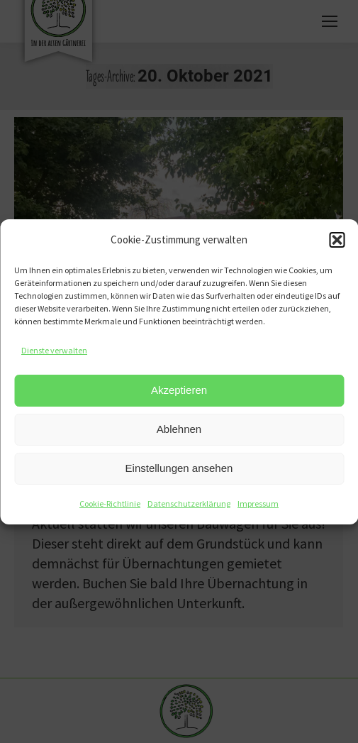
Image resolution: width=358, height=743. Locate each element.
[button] (337, 240)
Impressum (258, 503)
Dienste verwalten (54, 350)
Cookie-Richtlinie (109, 503)
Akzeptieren (179, 390)
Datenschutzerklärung (188, 503)
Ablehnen (179, 429)
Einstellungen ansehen (179, 468)
